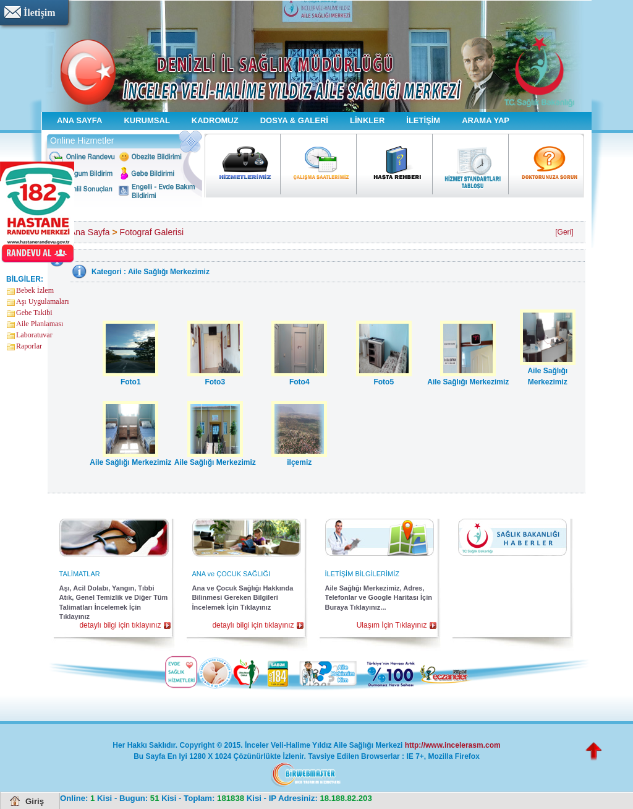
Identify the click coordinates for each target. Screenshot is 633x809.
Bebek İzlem (35, 290)
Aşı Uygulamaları (42, 301)
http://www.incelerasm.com (453, 745)
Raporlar (29, 346)
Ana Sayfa (90, 232)
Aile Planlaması (39, 323)
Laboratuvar (34, 335)
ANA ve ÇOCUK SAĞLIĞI (231, 574)
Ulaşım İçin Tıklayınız (392, 625)
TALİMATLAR (79, 574)
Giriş (34, 801)
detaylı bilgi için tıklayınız (120, 625)
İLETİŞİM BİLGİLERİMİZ (362, 574)
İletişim (39, 12)
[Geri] (564, 232)
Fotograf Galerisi (152, 232)
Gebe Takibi (34, 312)
